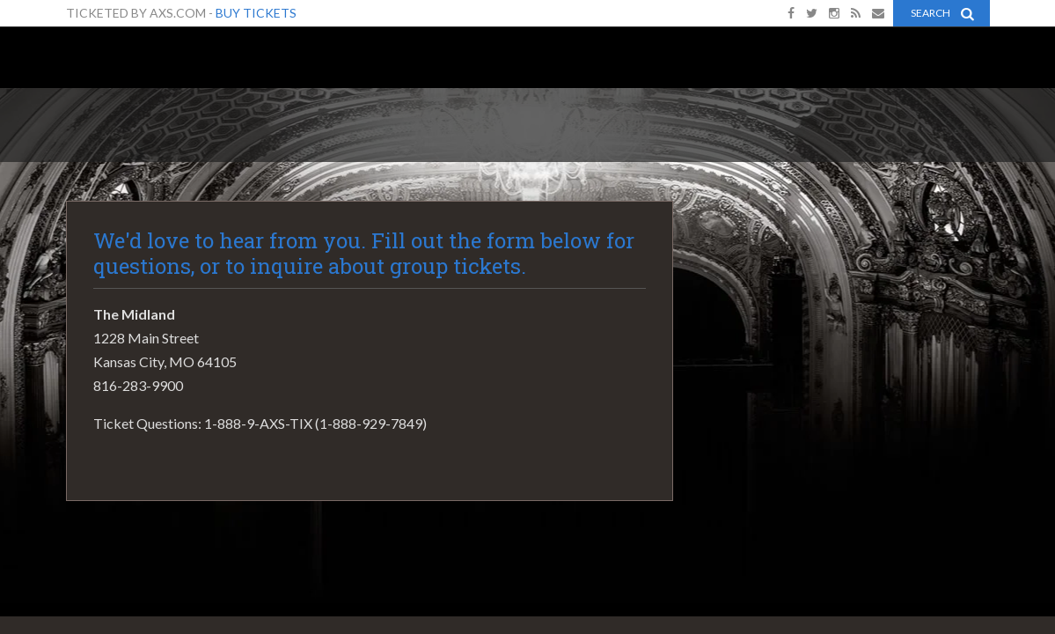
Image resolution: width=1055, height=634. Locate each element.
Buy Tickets (256, 12)
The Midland (136, 63)
